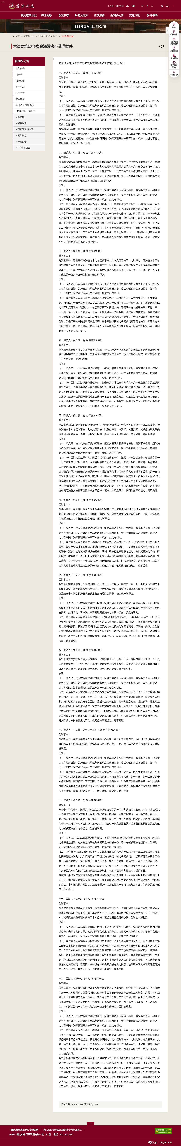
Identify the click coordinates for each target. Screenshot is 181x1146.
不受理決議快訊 (25, 129)
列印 (167, 46)
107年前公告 (24, 147)
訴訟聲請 (64, 15)
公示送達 (20, 93)
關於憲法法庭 (29, 15)
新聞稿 (19, 74)
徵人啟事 (20, 99)
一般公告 (22, 141)
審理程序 (46, 15)
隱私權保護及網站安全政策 (24, 1130)
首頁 (17, 36)
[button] (167, 5)
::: (3, 1)
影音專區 (152, 15)
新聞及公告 (117, 15)
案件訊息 (20, 87)
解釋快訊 (22, 123)
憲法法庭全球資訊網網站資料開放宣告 (62, 1130)
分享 (160, 46)
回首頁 (111, 6)
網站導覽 (120, 6)
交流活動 (134, 15)
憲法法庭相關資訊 (25, 105)
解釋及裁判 (81, 15)
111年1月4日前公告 (47, 36)
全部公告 (20, 68)
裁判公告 (20, 80)
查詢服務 (99, 15)
